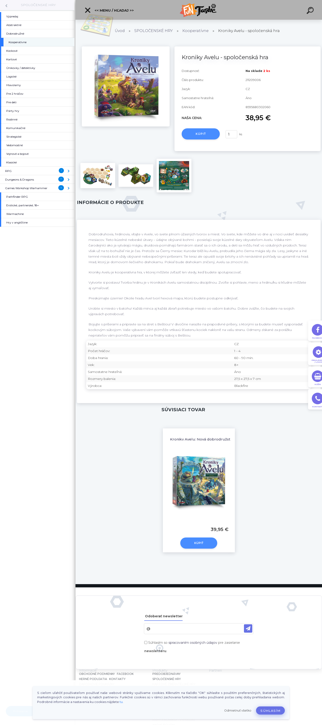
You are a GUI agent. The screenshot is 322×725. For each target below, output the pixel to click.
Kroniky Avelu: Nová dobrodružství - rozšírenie (212, 439)
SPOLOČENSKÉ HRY (38, 5)
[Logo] (199, 10)
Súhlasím (270, 710)
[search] (311, 11)
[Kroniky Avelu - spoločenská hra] (126, 48)
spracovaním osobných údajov (192, 643)
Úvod (120, 31)
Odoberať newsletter (164, 616)
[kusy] (231, 134)
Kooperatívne (195, 31)
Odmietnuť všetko (237, 710)
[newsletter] (248, 628)
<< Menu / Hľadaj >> (109, 10)
